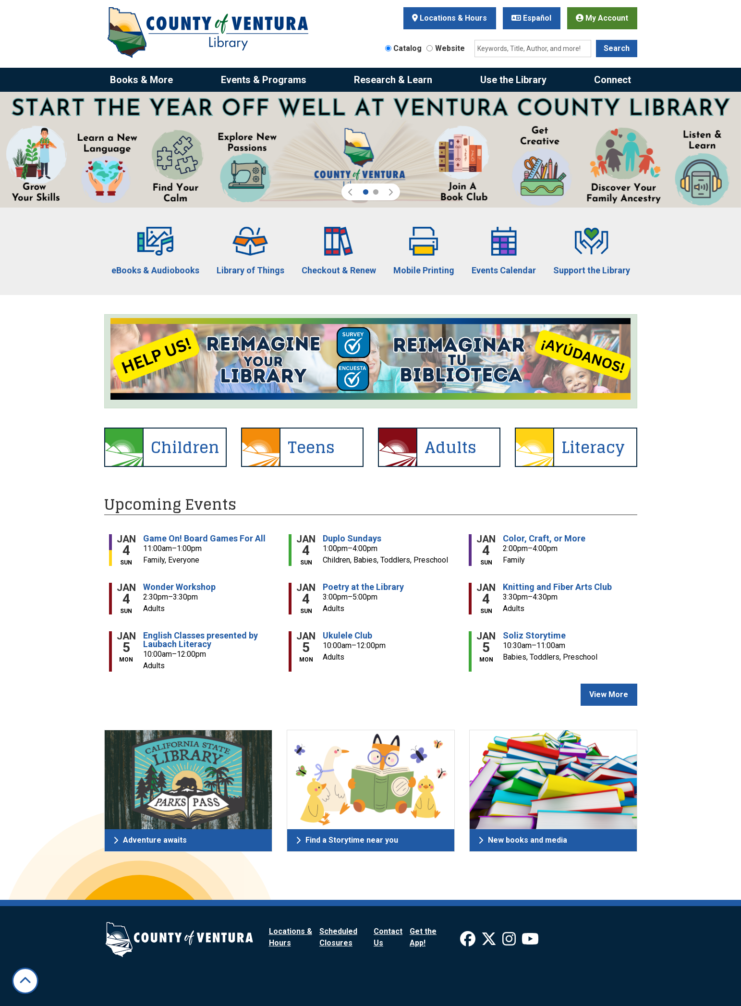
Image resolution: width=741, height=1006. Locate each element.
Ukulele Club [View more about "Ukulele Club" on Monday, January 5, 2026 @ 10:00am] (347, 635)
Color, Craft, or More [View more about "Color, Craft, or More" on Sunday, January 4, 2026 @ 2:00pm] (544, 538)
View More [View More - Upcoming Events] (608, 694)
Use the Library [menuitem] (513, 80)
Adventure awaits (150, 840)
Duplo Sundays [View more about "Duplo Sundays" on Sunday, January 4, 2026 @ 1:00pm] (352, 538)
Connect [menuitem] (612, 80)
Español (531, 18)
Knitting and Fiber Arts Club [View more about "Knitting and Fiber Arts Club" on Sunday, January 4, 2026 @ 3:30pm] (557, 587)
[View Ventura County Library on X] (489, 941)
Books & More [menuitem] (141, 80)
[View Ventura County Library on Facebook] (468, 941)
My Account (602, 18)
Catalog (407, 48)
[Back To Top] (25, 981)
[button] (351, 192)
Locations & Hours (449, 18)
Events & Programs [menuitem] (263, 80)
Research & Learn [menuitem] (393, 80)
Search (617, 48)
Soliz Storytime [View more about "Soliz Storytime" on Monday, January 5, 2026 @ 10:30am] (534, 635)
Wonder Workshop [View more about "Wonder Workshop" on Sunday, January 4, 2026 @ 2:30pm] (179, 587)
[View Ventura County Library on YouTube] (530, 941)
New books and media (522, 840)
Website (450, 48)
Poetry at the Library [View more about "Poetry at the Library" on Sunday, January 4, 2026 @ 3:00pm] (363, 587)
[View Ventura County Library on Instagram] (510, 941)
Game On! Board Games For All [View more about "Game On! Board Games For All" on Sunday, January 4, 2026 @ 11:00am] (204, 538)
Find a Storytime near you (347, 840)
